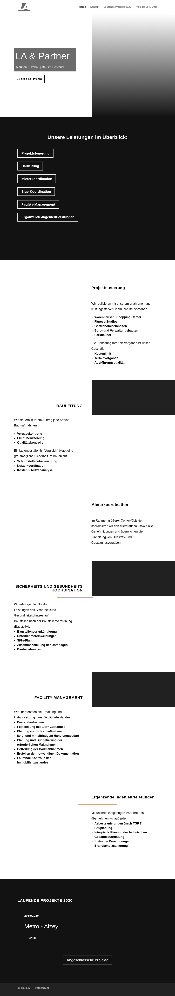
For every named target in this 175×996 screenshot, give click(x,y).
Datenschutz (42, 987)
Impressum (23, 987)
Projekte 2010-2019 (147, 7)
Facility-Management (38, 204)
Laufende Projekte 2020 (117, 7)
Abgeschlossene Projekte (87, 960)
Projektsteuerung (35, 153)
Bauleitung (30, 166)
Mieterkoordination (36, 179)
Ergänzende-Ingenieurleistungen (47, 217)
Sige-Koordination (36, 191)
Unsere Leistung (29, 79)
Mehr (32, 938)
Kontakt (94, 7)
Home (82, 7)
